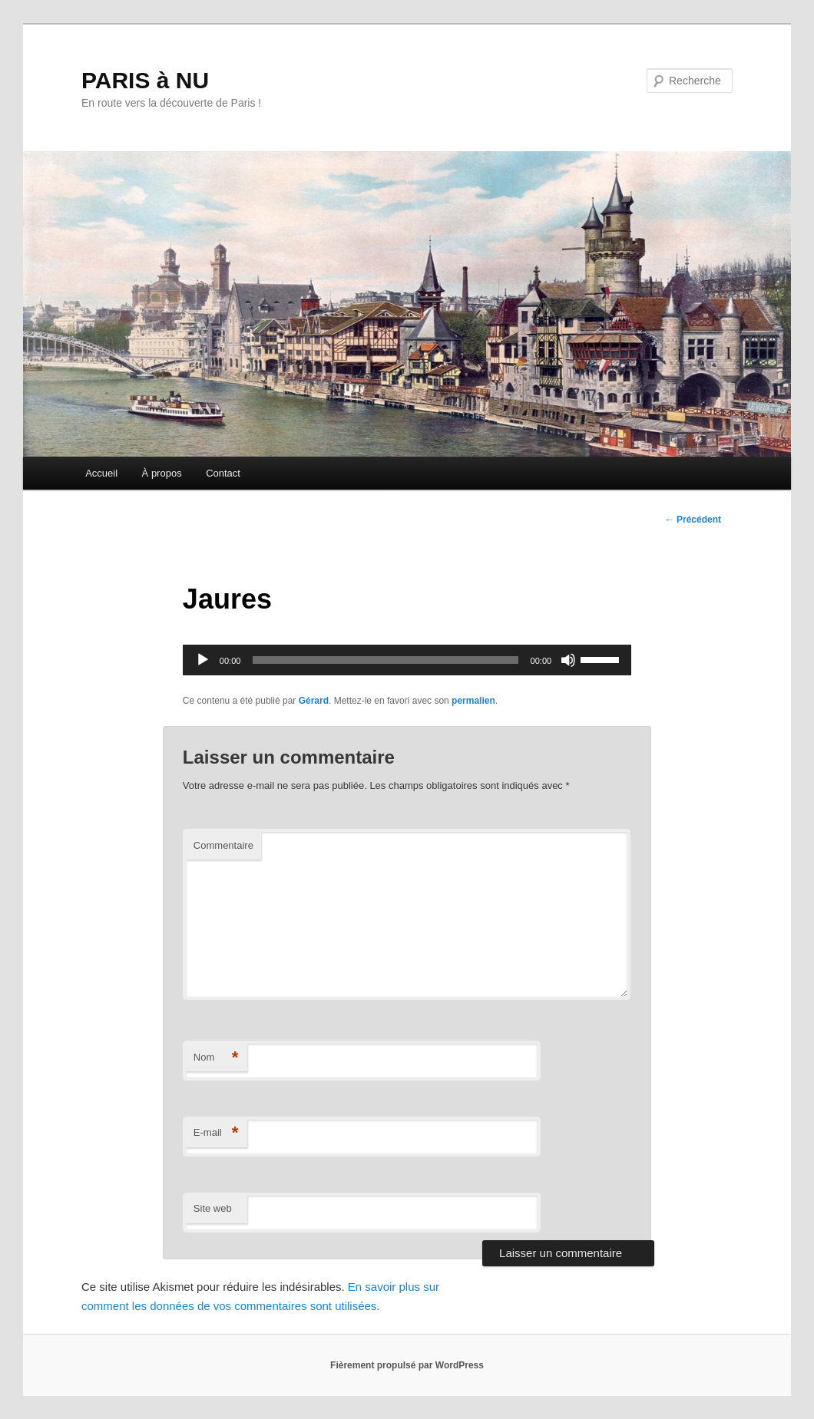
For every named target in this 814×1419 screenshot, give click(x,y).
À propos (162, 473)
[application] (407, 660)
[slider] (385, 660)
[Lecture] (202, 660)
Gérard (314, 700)
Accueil (101, 473)
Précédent (693, 519)
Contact (223, 473)
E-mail (216, 1133)
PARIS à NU (145, 80)
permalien (473, 700)
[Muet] (568, 660)
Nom (216, 1058)
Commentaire (223, 845)
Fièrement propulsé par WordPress (407, 1365)
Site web (213, 1208)
